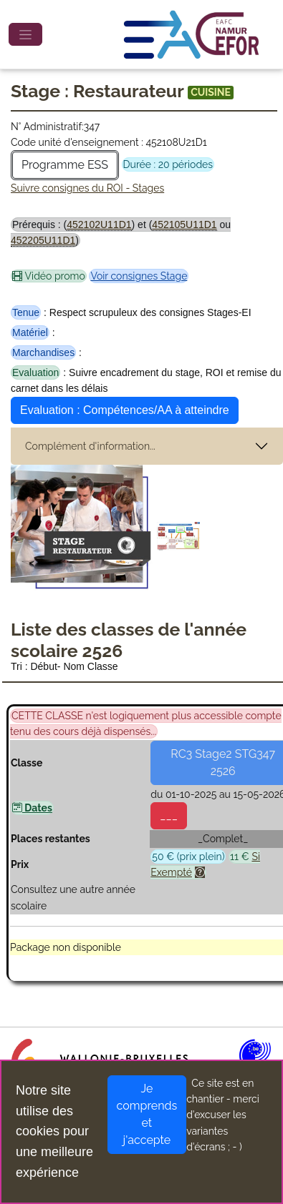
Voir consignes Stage (138, 276)
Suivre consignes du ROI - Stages (87, 188)
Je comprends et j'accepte (147, 1114)
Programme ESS (64, 165)
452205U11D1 (43, 240)
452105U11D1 (184, 224)
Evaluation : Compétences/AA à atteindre (124, 410)
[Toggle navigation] (25, 34)
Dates (32, 808)
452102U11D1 (99, 224)
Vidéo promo (48, 276)
